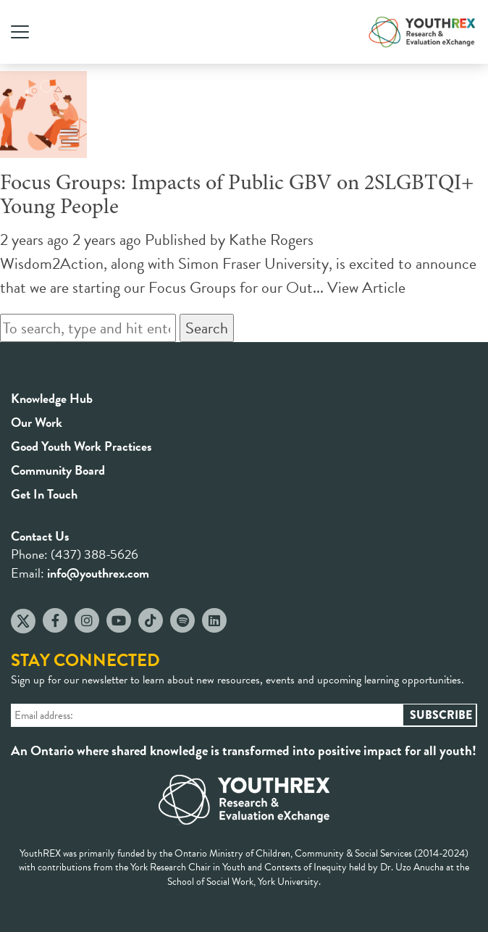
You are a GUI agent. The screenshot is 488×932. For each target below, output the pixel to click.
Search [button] (206, 328)
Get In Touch (44, 494)
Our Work (36, 422)
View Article (366, 287)
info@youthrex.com (98, 573)
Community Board (58, 470)
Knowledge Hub (52, 398)
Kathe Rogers (271, 239)
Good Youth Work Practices (81, 446)
